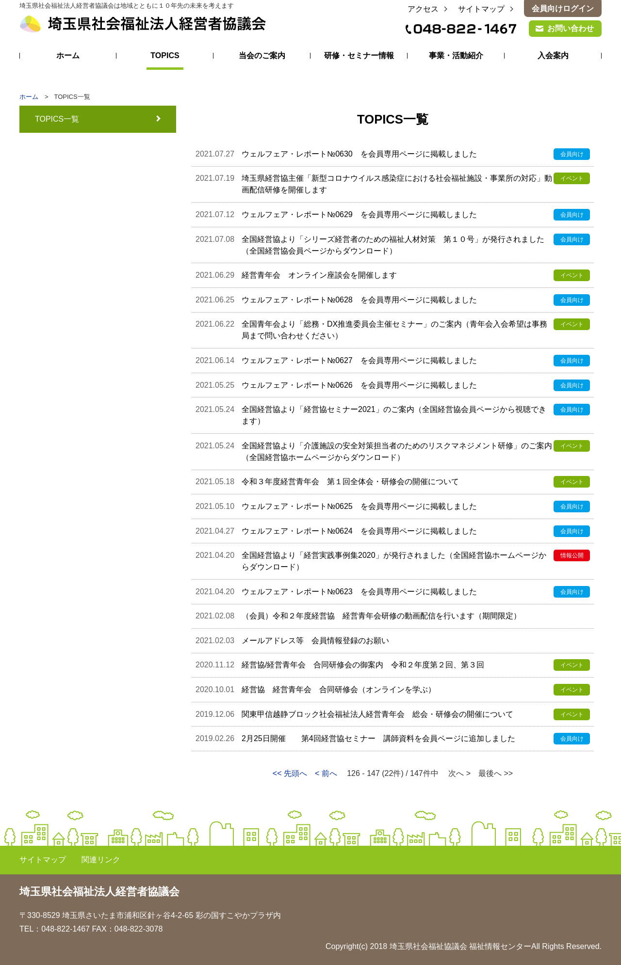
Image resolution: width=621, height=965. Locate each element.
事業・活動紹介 (456, 55)
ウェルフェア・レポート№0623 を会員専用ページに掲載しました (359, 591)
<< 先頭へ (290, 773)
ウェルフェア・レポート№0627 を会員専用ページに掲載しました (359, 360)
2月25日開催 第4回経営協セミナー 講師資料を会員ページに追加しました (378, 738)
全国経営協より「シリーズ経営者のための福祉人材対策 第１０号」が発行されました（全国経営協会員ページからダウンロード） (393, 245)
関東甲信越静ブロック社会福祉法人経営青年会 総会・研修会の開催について (377, 714)
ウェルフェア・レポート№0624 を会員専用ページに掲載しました (359, 531)
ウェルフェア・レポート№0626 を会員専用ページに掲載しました (359, 385)
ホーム (68, 55)
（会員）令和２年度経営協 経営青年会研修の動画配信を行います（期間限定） (385, 616)
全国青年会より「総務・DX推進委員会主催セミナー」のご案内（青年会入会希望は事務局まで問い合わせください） (394, 330)
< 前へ (326, 773)
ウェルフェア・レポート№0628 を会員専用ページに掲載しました (359, 300)
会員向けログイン (563, 8)
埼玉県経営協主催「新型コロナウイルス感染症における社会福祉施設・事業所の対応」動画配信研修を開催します (397, 184)
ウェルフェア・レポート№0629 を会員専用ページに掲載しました (359, 214)
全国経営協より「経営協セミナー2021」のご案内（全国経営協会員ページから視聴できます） (394, 415)
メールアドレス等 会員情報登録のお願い (315, 640)
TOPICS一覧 (57, 119)
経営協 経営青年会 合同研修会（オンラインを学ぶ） (339, 689)
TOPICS (164, 55)
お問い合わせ (570, 28)
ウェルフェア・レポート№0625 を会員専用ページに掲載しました (359, 506)
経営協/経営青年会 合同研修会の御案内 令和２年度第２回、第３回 (363, 665)
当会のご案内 (262, 55)
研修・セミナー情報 (359, 55)
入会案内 (553, 55)
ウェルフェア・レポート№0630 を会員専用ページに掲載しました (359, 154)
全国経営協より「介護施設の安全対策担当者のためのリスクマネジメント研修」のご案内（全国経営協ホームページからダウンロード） (397, 451)
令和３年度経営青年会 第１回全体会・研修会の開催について (350, 481)
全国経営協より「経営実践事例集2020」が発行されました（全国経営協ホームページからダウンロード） (394, 561)
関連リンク (101, 859)
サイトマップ (481, 9)
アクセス (423, 9)
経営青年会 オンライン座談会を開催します (319, 275)
